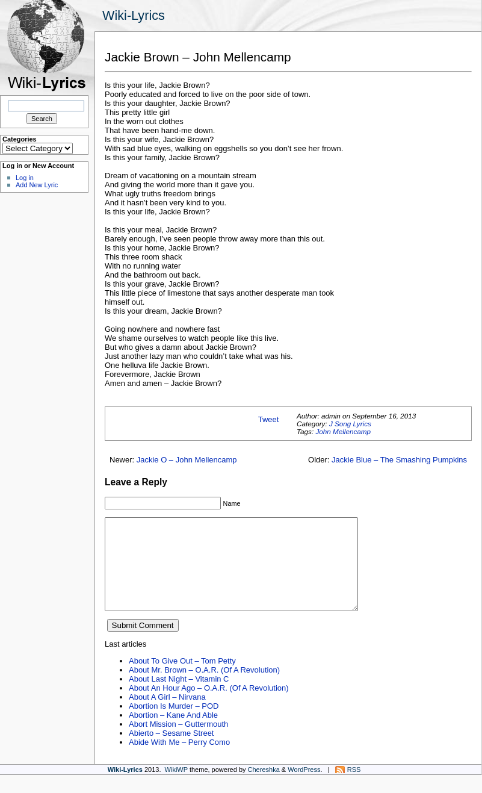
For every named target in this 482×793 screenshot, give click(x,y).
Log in (25, 177)
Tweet (268, 419)
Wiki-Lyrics (133, 15)
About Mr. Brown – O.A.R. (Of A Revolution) (204, 687)
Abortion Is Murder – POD (173, 724)
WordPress (304, 787)
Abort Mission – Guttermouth (178, 742)
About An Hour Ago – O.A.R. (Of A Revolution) (209, 706)
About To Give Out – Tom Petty (182, 678)
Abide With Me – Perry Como (179, 760)
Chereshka (264, 787)
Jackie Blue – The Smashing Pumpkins (399, 459)
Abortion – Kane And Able (173, 733)
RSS (354, 787)
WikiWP (176, 787)
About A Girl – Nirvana (167, 715)
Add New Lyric (37, 184)
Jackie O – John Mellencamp (187, 459)
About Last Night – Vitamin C (179, 696)
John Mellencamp (343, 431)
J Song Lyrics (350, 424)
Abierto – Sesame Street (171, 751)
